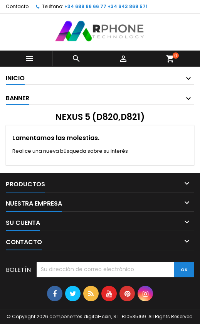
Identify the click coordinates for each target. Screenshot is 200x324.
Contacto (17, 6)
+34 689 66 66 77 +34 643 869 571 (106, 6)
